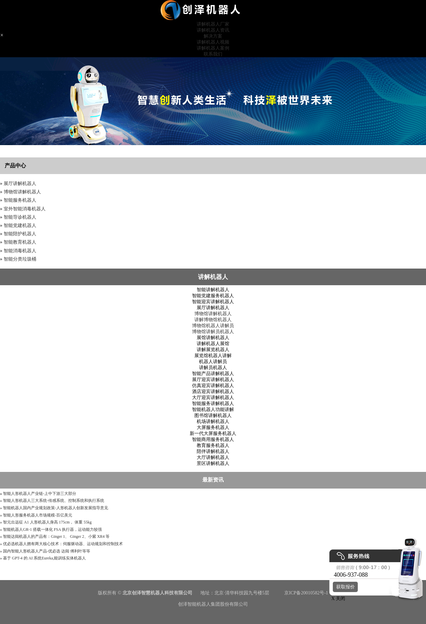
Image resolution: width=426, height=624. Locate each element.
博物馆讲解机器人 (22, 191)
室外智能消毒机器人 (25, 208)
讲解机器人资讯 (213, 30)
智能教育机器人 (20, 242)
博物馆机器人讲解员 (213, 325)
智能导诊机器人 (20, 217)
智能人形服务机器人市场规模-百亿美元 (37, 515)
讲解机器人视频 (213, 42)
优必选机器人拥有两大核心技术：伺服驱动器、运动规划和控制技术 (63, 543)
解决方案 (213, 36)
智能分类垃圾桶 (20, 259)
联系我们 (213, 54)
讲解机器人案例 (213, 48)
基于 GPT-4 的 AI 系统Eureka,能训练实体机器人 (44, 558)
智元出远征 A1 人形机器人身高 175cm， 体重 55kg (47, 522)
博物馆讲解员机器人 (213, 331)
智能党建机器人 (20, 225)
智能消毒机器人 (20, 250)
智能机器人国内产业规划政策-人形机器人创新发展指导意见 (55, 508)
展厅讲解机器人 (20, 183)
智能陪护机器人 (20, 233)
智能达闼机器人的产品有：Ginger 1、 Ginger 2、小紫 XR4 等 (56, 536)
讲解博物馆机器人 (213, 319)
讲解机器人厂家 (213, 24)
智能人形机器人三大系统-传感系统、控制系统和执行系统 (53, 500)
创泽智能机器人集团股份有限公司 (213, 604)
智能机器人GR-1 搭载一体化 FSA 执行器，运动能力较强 (52, 529)
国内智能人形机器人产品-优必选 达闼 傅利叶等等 (46, 551)
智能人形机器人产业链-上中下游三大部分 (39, 493)
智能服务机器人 (20, 200)
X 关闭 (336, 598)
